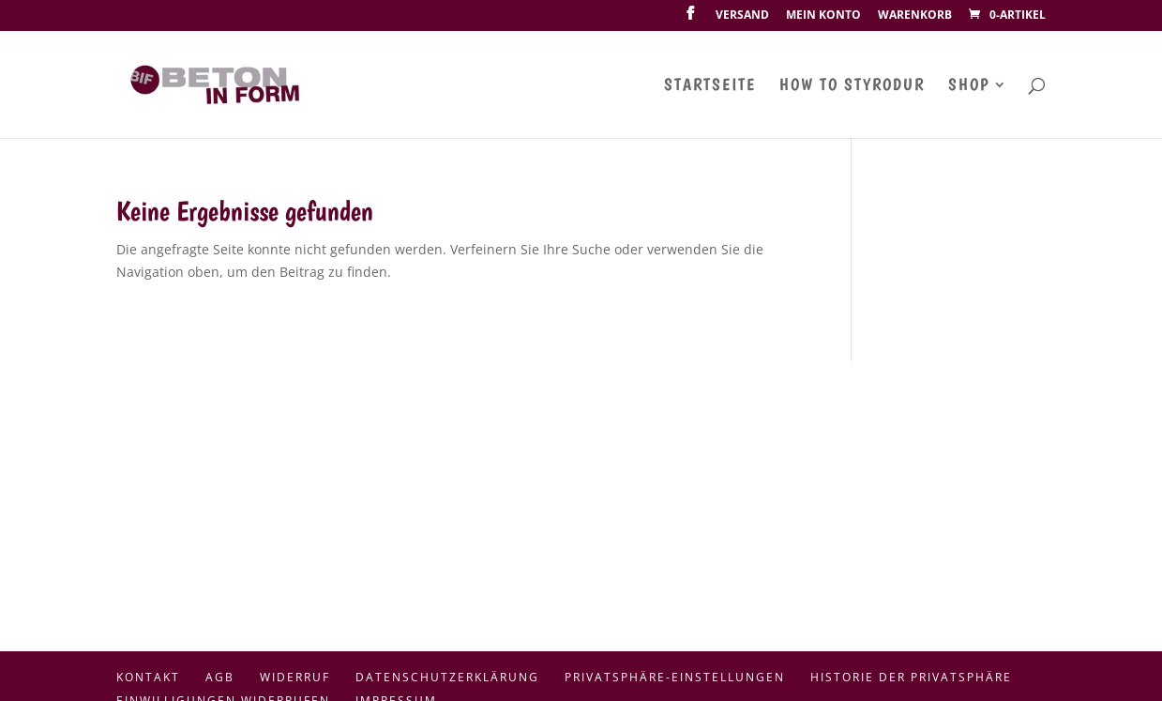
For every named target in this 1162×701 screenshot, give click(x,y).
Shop (968, 86)
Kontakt (148, 677)
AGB (219, 677)
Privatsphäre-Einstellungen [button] (675, 677)
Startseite (710, 86)
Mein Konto (823, 16)
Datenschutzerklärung (447, 677)
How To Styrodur (852, 86)
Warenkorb (915, 16)
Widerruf (295, 677)
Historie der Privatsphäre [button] (911, 677)
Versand (742, 16)
